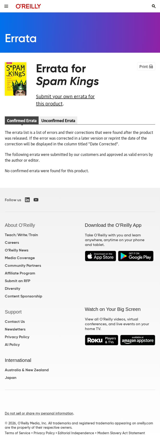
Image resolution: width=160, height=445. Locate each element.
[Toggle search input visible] (154, 6)
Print (146, 66)
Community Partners (23, 265)
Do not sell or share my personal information (39, 413)
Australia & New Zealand (27, 369)
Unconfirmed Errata (58, 120)
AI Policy (12, 344)
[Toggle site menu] (6, 6)
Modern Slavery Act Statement (121, 433)
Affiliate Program (20, 273)
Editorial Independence (76, 433)
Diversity (12, 288)
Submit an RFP (17, 280)
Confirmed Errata (21, 120)
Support (13, 311)
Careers (12, 242)
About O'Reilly (20, 225)
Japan (10, 377)
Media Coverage (20, 257)
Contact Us (15, 321)
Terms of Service (17, 433)
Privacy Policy (17, 336)
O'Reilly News (16, 250)
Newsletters (15, 329)
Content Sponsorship (23, 296)
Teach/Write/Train (21, 234)
